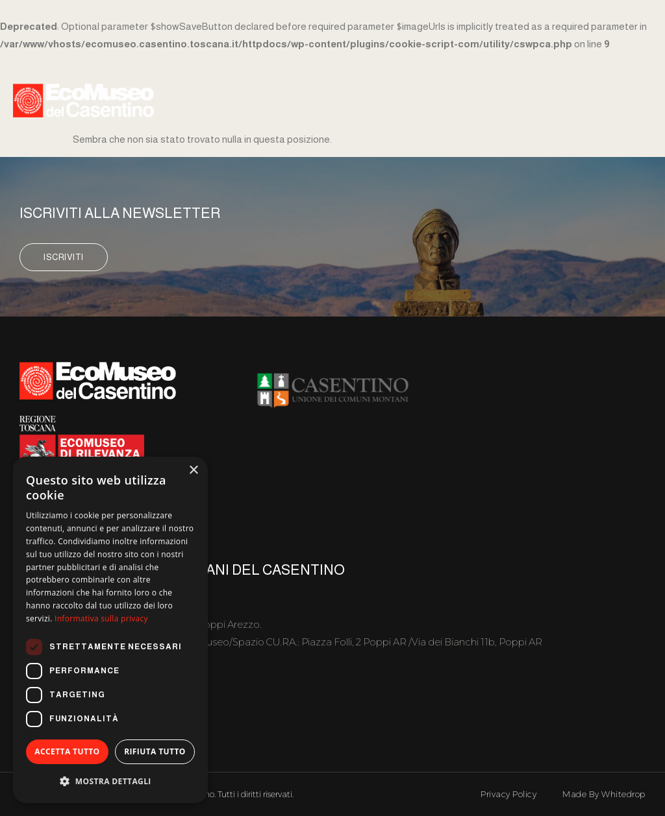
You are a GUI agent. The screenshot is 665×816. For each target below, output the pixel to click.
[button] (110, 781)
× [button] (193, 470)
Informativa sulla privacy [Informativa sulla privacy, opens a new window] (101, 618)
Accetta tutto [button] (66, 751)
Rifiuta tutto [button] (155, 751)
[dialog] (110, 630)
